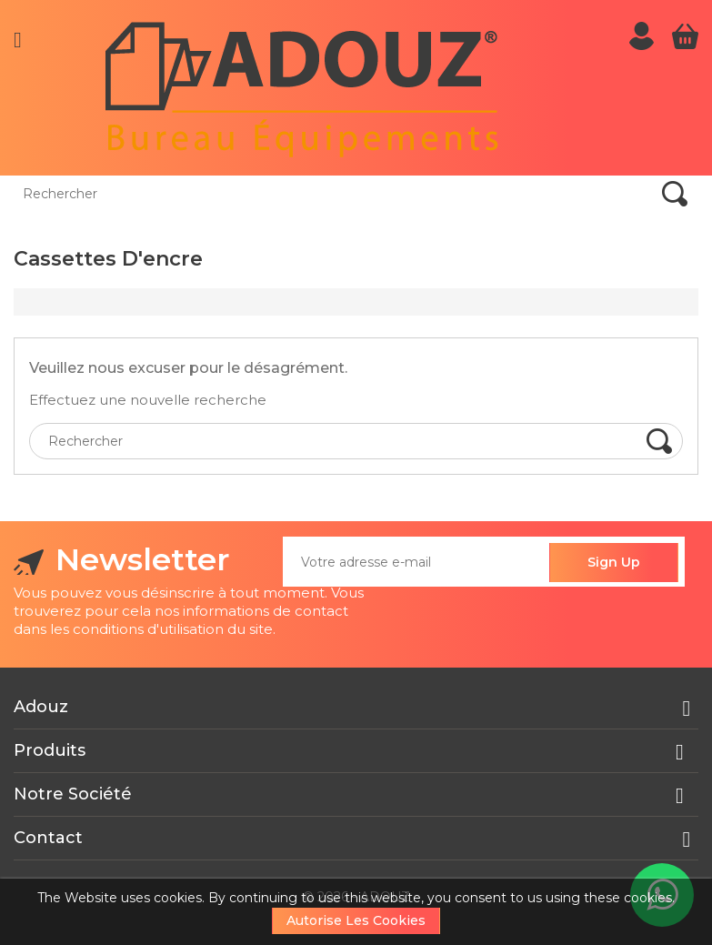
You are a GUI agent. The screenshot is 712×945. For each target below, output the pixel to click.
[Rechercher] (127, 194)
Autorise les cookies (356, 920)
